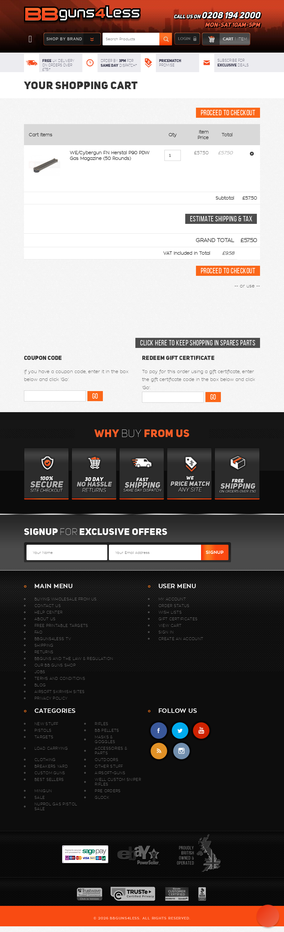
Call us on (217, 20)
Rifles (101, 723)
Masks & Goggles (105, 739)
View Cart (170, 625)
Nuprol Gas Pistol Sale (55, 806)
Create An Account (180, 638)
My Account (172, 599)
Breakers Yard (51, 766)
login (184, 38)
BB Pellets (107, 730)
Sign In (166, 632)
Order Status (174, 605)
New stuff (46, 723)
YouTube (201, 730)
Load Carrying (51, 748)
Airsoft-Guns (110, 772)
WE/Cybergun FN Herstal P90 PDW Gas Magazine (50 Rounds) (110, 155)
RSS (159, 751)
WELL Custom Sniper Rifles (118, 782)
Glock (102, 797)
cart (224, 39)
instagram (181, 751)
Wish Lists (170, 612)
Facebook (159, 730)
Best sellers (49, 779)
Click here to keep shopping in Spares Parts (197, 343)
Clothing (45, 759)
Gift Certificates (178, 619)
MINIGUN (43, 790)
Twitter (180, 730)
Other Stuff (109, 766)
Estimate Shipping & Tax (221, 219)
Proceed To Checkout (228, 113)
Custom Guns (49, 772)
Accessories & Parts (111, 750)
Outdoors (106, 759)
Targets (43, 737)
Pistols (42, 730)
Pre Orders (108, 790)
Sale (39, 797)
